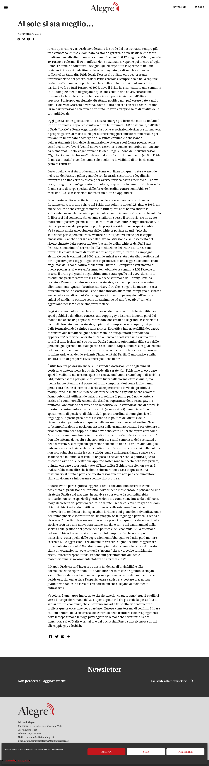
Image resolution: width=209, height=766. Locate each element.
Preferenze (185, 751)
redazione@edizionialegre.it (39, 737)
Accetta (106, 751)
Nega (146, 751)
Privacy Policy (24, 760)
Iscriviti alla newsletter (169, 681)
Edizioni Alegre (104, 7)
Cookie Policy (10, 760)
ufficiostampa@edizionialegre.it (51, 740)
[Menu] (6, 7)
